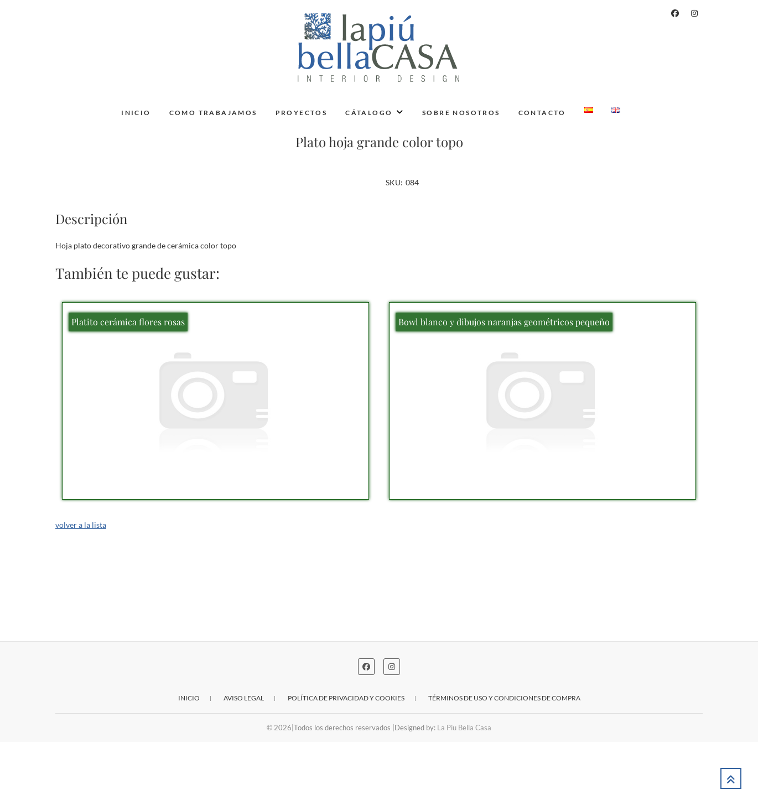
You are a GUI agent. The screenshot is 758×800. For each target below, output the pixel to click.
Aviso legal (244, 756)
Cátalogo (368, 112)
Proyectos (302, 112)
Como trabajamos (213, 112)
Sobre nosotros (461, 112)
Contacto (542, 112)
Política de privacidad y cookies (346, 756)
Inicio (135, 112)
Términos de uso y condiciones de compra (504, 756)
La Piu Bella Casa (464, 785)
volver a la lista (80, 582)
